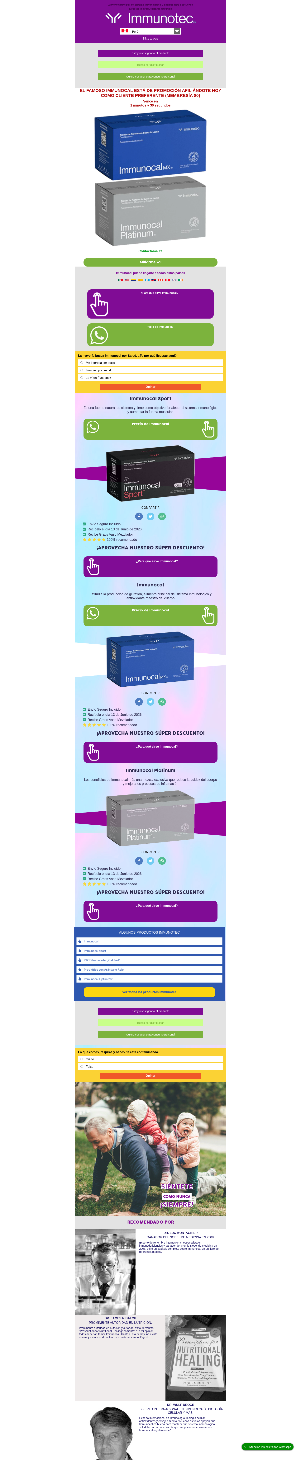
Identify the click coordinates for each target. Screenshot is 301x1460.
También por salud (98, 361)
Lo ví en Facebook (98, 368)
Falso (89, 1057)
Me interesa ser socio (100, 353)
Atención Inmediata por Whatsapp (267, 1446)
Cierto (90, 1049)
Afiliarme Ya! (150, 253)
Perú (130, 31)
